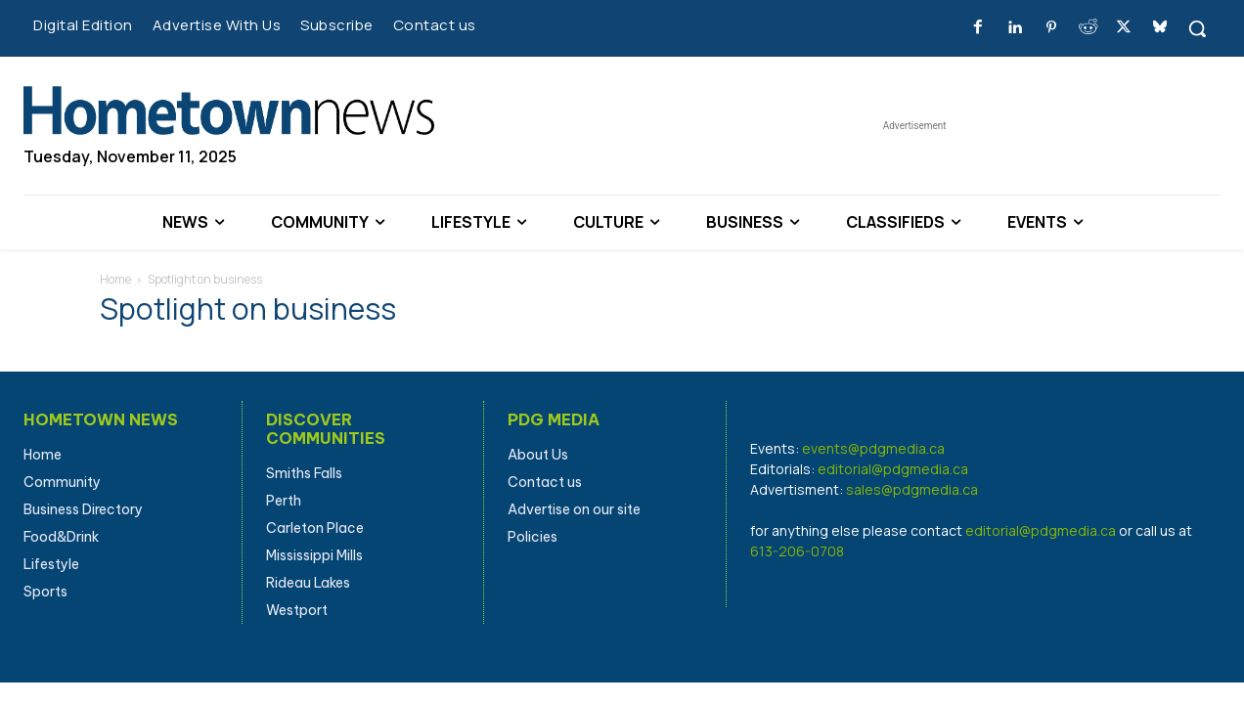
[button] (1197, 28)
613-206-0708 (797, 551)
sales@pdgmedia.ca (912, 489)
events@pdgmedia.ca (873, 448)
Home (115, 279)
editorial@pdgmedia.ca (893, 469)
